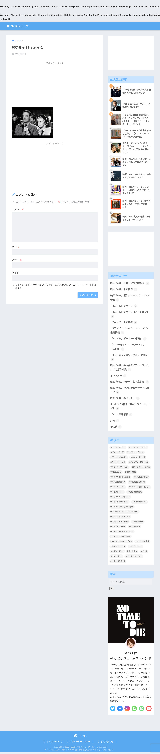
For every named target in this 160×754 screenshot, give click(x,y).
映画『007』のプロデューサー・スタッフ (129, 391)
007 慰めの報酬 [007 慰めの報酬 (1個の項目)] (137, 523)
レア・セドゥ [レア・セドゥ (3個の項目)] (132, 553)
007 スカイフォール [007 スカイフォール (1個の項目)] (117, 528)
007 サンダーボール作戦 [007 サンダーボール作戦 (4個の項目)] (141, 468)
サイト (15, 272)
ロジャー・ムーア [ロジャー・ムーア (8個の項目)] (117, 454)
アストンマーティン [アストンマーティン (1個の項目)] (117, 548)
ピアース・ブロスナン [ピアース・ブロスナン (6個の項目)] (118, 459)
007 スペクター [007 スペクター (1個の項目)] (134, 528)
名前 (16, 247)
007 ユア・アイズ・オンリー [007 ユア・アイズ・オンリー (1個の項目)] (139, 488)
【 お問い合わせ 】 (107, 743)
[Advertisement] (55, 85)
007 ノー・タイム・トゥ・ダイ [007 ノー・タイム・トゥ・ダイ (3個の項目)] (121, 533)
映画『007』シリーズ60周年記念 (129, 283)
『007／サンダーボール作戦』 (128, 339)
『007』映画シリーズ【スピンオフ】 (129, 314)
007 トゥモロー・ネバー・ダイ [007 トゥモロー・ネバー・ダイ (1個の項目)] (121, 508)
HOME (80, 737)
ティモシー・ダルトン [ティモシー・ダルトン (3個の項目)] (135, 454)
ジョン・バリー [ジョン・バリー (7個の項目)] (116, 558)
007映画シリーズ (20, 26)
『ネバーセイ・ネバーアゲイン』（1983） (127, 348)
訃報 (114, 422)
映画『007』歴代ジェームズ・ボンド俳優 (129, 298)
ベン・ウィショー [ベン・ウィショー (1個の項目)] (135, 548)
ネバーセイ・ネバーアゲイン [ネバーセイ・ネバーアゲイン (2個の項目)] (121, 543)
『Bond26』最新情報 (123, 323)
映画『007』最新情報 (123, 289)
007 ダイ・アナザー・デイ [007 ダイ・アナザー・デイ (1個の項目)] (120, 518)
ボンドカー (118, 376)
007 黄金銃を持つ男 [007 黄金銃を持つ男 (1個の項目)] (117, 483)
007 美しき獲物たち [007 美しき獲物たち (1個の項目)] (134, 493)
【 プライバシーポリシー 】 (80, 743)
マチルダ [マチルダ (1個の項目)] (144, 553)
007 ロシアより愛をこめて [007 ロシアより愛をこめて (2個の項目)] (138, 464)
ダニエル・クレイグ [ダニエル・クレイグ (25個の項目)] (137, 459)
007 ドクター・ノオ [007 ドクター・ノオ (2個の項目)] (117, 464)
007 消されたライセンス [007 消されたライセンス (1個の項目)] (119, 503)
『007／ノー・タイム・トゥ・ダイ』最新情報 (129, 331)
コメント (18, 209)
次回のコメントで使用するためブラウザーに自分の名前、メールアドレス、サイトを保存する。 (55, 286)
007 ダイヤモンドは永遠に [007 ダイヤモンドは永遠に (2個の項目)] (120, 478)
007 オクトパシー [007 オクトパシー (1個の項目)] (117, 493)
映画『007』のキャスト (125, 399)
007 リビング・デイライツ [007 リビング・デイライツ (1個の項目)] (120, 498)
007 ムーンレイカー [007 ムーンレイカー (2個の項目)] (117, 488)
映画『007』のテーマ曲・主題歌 (129, 383)
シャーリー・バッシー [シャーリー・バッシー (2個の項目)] (133, 558)
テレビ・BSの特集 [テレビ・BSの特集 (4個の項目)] (142, 543)
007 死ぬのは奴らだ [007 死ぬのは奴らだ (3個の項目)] (141, 478)
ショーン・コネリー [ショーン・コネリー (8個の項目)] (117, 449)
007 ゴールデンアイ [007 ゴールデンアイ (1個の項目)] (139, 503)
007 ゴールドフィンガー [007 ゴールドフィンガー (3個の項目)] (119, 468)
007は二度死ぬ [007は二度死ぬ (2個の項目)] (115, 473)
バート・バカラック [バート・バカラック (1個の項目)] (117, 563)
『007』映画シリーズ (123, 306)
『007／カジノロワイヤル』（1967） (130, 358)
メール (17, 259)
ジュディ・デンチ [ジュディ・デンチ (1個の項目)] (117, 553)
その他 (116, 428)
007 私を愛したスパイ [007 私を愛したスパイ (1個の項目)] (137, 483)
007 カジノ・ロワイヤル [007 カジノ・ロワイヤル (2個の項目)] (119, 523)
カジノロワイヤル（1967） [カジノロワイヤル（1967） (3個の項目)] (120, 538)
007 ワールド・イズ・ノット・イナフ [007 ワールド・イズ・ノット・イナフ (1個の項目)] (124, 513)
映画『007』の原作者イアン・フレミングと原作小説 (129, 368)
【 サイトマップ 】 (53, 743)
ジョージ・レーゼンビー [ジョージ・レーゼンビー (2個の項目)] (138, 449)
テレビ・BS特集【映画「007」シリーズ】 (130, 407)
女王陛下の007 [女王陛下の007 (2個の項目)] (130, 473)
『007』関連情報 (121, 416)
